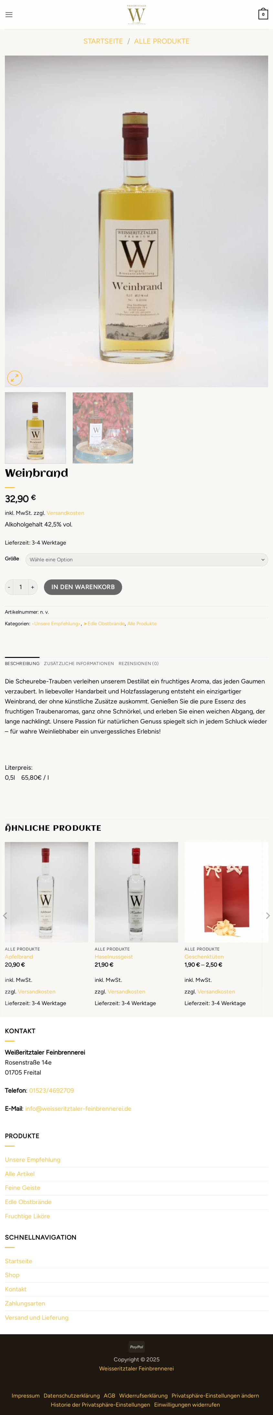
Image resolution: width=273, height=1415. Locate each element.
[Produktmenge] (20, 587)
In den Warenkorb (82, 587)
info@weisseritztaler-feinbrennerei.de (78, 1109)
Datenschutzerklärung (72, 1396)
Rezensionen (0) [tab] (153, 664)
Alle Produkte (162, 41)
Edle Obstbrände (28, 1203)
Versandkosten (65, 512)
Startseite (103, 41)
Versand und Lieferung (36, 1318)
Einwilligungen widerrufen (187, 1405)
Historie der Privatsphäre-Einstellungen (100, 1405)
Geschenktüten (204, 957)
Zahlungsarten (25, 1304)
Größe (12, 558)
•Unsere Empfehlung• (56, 623)
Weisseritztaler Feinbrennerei (136, 1369)
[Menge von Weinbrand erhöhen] (33, 587)
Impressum (26, 1396)
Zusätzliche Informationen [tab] (88, 664)
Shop (12, 1276)
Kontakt (15, 1290)
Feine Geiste (22, 1189)
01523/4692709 (51, 1091)
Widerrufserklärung (143, 1396)
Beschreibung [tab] (24, 664)
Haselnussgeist (114, 957)
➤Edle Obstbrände (104, 623)
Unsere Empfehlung (32, 1160)
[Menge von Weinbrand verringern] (9, 587)
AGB (109, 1396)
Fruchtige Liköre (27, 1217)
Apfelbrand (19, 957)
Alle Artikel (20, 1175)
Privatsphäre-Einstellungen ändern (215, 1396)
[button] (9, 14)
